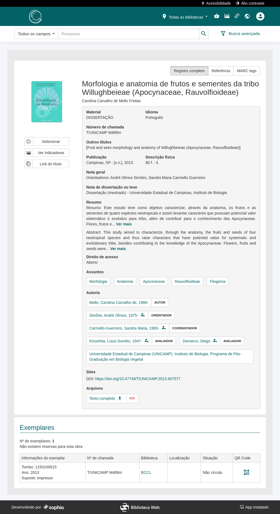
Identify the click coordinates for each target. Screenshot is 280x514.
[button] (185, 16)
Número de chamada (105, 127)
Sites (90, 372)
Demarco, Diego (196, 341)
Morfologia (98, 281)
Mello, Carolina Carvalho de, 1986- (118, 302)
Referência (221, 71)
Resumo (93, 202)
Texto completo (102, 398)
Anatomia (125, 281)
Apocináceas (154, 281)
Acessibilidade (216, 3)
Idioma (151, 112)
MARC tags (246, 71)
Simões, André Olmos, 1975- (113, 315)
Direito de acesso (102, 257)
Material (93, 112)
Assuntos (95, 272)
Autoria (93, 292)
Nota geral (95, 172)
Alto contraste (250, 3)
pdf (132, 398)
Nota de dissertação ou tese (111, 187)
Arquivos (94, 388)
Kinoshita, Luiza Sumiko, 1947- (115, 341)
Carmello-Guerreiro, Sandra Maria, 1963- (124, 328)
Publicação (96, 157)
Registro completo (189, 71)
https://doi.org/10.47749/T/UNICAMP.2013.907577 (137, 379)
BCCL (146, 472)
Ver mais (124, 224)
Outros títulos (99, 142)
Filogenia (217, 281)
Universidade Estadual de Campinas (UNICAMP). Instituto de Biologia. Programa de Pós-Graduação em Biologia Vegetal (165, 357)
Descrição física (160, 157)
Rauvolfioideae (187, 281)
